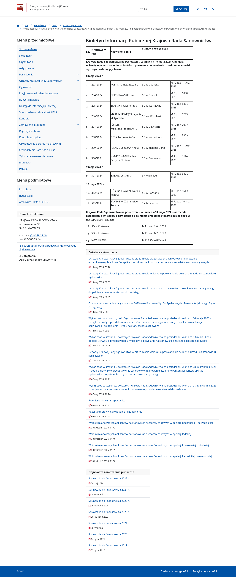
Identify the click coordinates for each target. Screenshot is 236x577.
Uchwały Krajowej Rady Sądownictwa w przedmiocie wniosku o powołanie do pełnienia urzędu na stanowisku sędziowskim (152, 275)
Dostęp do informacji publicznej (37, 106)
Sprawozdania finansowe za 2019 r (109, 545)
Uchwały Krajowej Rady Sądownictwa (40, 81)
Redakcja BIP (26, 195)
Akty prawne (26, 68)
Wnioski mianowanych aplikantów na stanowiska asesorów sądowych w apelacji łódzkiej (140, 434)
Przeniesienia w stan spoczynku (107, 400)
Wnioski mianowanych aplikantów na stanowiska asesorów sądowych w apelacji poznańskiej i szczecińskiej (151, 423)
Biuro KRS (25, 162)
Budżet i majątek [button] (29, 99)
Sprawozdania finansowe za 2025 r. (109, 478)
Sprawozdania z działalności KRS (38, 112)
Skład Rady (25, 55)
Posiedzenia (26, 74)
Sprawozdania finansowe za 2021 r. (109, 523)
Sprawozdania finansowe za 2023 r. (109, 500)
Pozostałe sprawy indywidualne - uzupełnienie (115, 411)
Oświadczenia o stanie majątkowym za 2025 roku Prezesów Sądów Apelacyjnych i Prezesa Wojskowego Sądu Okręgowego (152, 305)
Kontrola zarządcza (30, 137)
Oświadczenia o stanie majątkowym (40, 143)
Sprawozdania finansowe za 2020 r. (109, 534)
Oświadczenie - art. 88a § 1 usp (37, 150)
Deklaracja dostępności (174, 571)
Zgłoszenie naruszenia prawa (36, 156)
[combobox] (156, 9)
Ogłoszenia (25, 87)
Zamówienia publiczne (32, 125)
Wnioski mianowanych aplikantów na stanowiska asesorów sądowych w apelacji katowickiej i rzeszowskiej (150, 456)
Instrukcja (25, 189)
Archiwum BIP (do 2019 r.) (34, 202)
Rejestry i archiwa (29, 131)
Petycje (23, 169)
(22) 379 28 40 (38, 235)
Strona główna (28, 49)
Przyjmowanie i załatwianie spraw (38, 93)
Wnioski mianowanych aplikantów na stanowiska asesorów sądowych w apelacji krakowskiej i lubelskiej (149, 445)
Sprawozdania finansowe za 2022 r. (109, 512)
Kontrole (24, 118)
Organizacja (26, 62)
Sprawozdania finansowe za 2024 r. (109, 489)
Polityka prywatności (205, 571)
